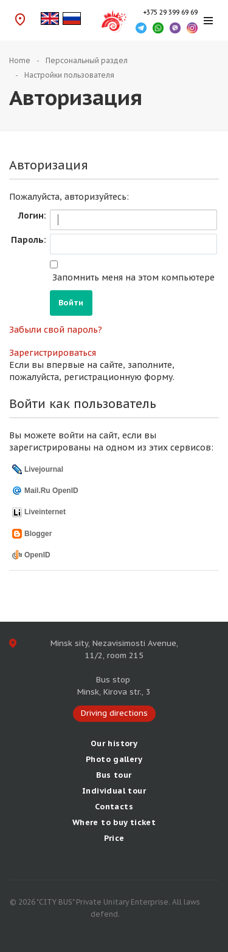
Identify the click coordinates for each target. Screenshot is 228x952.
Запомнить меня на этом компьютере (132, 277)
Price (114, 838)
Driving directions (19, 19)
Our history (114, 743)
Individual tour (114, 791)
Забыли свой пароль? (55, 329)
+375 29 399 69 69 (170, 12)
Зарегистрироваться (52, 352)
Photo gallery (114, 759)
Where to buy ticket (114, 822)
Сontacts (114, 806)
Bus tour (113, 775)
